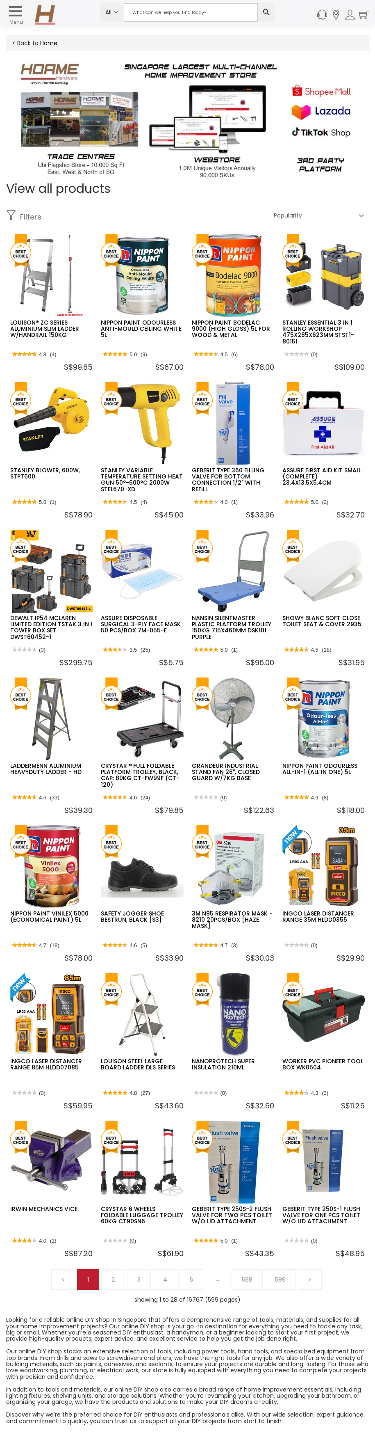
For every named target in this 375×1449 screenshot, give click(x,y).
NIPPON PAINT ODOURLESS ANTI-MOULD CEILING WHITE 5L (141, 328)
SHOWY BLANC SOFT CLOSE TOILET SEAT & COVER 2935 (321, 621)
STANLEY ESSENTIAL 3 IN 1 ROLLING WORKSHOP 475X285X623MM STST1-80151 (318, 332)
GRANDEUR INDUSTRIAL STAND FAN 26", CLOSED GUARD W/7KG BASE (226, 772)
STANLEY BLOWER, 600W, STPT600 (45, 473)
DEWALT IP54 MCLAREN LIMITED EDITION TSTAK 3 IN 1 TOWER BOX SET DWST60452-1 (51, 627)
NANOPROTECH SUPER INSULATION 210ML (223, 1064)
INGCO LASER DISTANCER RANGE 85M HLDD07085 (46, 1064)
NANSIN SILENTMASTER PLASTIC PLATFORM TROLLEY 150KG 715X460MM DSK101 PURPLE (231, 627)
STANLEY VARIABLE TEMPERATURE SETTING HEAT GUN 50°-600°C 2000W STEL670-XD (142, 479)
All (112, 12)
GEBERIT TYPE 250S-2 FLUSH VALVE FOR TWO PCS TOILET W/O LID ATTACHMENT (232, 1215)
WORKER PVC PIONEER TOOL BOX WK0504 (322, 1064)
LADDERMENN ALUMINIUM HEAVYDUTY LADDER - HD (46, 769)
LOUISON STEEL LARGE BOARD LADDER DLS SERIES (138, 1064)
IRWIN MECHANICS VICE (43, 1209)
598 (247, 1279)
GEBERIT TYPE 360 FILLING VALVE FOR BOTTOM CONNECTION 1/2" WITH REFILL (228, 479)
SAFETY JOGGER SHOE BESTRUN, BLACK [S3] (132, 916)
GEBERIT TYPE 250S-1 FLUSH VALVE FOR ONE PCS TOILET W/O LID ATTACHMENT (321, 1215)
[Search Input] (191, 12)
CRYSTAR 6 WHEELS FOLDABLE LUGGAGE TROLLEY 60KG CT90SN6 (142, 1215)
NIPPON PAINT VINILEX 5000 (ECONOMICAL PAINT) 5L (49, 916)
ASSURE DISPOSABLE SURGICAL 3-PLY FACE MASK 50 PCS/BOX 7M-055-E (141, 624)
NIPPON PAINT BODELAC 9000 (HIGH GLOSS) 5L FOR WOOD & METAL (231, 328)
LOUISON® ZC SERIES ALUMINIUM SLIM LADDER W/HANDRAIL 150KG (44, 328)
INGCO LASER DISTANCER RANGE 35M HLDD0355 (318, 916)
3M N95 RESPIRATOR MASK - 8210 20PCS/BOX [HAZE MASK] (232, 919)
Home (48, 43)
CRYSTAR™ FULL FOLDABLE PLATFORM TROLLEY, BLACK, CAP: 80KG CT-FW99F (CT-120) (140, 775)
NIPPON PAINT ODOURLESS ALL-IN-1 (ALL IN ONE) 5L (319, 769)
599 (280, 1279)
